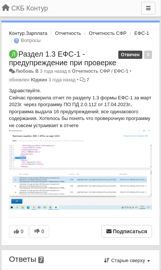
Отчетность (68, 33)
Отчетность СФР (108, 33)
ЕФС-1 (141, 33)
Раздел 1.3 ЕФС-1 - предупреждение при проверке (62, 58)
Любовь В (27, 71)
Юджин (39, 79)
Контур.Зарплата (28, 33)
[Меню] (148, 8)
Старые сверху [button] (127, 260)
